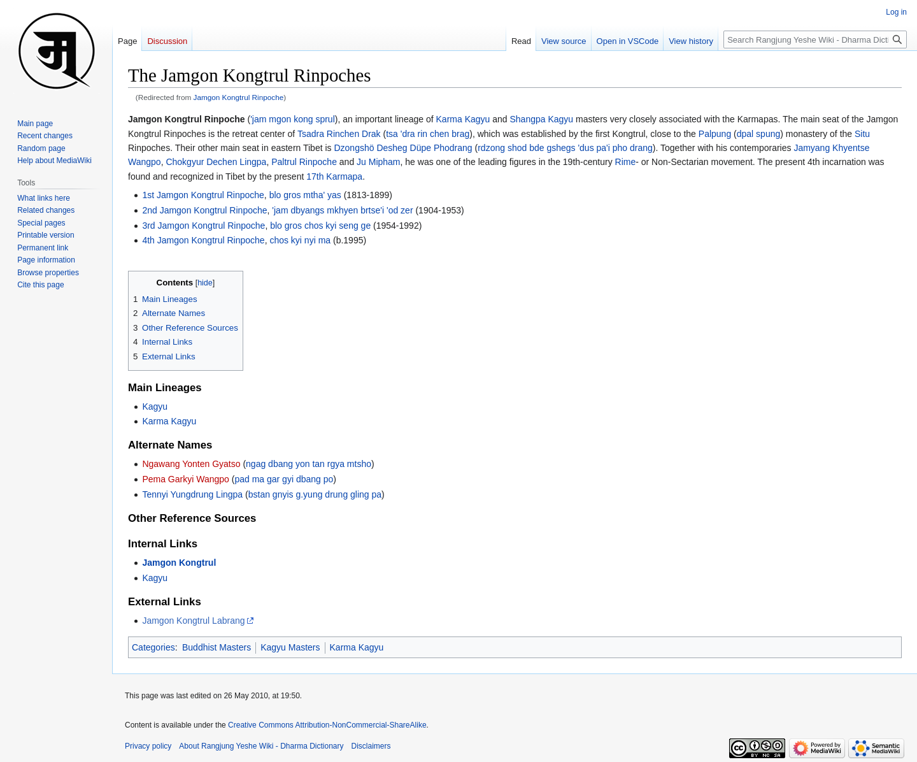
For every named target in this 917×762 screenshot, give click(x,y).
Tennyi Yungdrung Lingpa (192, 494)
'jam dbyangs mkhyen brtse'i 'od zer (342, 210)
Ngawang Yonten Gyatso (191, 464)
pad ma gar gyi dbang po (283, 479)
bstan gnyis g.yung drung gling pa (314, 494)
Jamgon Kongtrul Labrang (193, 620)
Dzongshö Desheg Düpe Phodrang (403, 148)
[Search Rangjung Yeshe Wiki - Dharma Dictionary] (815, 39)
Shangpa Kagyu (541, 119)
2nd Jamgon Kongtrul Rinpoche (204, 210)
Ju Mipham (378, 162)
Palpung (715, 134)
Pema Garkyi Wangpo (185, 479)
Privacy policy (148, 746)
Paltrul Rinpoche (304, 162)
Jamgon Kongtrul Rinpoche (239, 97)
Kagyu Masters (290, 647)
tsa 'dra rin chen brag (427, 134)
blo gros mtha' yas (305, 195)
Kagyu (154, 406)
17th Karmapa (334, 176)
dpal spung (759, 134)
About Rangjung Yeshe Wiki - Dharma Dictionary (261, 746)
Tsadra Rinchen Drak (339, 134)
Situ (862, 134)
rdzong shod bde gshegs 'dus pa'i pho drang (565, 148)
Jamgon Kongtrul (179, 562)
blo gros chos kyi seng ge (320, 225)
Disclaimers (371, 746)
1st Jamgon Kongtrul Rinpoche (203, 195)
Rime (625, 162)
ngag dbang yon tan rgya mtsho (308, 464)
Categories (153, 647)
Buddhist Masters (216, 647)
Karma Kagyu (463, 119)
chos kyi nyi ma (300, 240)
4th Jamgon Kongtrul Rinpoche (203, 240)
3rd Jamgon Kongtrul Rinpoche (203, 225)
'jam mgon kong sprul (292, 119)
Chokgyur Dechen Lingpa (216, 162)
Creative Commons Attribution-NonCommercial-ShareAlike (327, 725)
